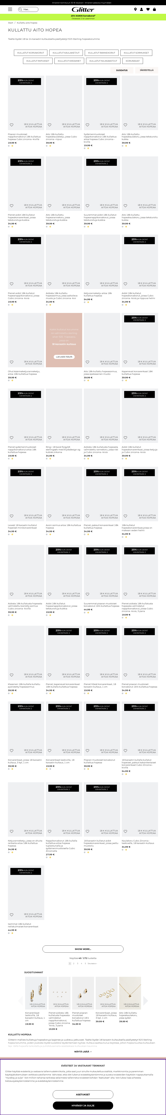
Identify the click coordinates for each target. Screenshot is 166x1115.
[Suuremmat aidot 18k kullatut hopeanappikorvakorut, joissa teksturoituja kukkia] (102, 192)
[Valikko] (10, 9)
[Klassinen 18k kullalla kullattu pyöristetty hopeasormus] (26, 660)
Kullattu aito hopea (27, 23)
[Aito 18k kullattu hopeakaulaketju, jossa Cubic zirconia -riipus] (64, 113)
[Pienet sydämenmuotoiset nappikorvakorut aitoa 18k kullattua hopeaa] (26, 425)
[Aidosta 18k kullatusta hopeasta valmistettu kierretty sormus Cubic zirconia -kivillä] (26, 582)
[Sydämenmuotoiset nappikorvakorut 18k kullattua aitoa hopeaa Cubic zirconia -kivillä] (102, 113)
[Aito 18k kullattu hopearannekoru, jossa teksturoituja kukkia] (64, 192)
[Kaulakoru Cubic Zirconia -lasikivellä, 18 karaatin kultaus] (140, 821)
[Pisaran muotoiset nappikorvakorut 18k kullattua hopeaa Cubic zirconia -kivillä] (26, 113)
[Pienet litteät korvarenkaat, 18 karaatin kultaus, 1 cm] (102, 660)
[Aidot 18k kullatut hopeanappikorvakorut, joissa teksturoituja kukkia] (64, 582)
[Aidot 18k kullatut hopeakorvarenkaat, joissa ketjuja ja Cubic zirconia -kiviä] (140, 425)
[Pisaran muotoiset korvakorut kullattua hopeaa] (102, 738)
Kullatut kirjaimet (69, 61)
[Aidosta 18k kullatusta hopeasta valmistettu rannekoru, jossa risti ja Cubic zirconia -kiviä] (102, 425)
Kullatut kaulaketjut (66, 52)
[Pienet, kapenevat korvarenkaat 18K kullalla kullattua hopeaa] (64, 660)
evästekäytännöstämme (50, 1081)
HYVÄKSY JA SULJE (83, 1105)
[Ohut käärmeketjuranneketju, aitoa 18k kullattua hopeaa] (26, 348)
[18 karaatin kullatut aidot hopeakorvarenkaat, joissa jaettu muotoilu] (102, 821)
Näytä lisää (83, 1051)
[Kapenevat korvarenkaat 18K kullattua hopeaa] (140, 348)
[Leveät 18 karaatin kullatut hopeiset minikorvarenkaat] (26, 503)
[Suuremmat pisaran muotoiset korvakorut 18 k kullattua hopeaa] (102, 582)
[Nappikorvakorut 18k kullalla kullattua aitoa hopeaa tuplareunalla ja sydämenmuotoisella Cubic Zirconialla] (64, 821)
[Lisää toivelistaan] (11, 125)
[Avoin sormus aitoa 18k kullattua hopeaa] (64, 503)
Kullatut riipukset (37, 61)
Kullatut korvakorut (30, 52)
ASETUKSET (83, 1094)
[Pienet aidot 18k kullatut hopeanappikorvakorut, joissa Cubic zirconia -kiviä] (26, 271)
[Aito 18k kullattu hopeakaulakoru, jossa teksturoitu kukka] (140, 113)
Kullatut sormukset (136, 52)
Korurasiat (133, 61)
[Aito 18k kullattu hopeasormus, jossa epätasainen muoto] (102, 348)
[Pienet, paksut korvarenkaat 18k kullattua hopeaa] (102, 503)
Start (10, 23)
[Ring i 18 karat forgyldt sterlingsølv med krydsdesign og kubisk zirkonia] (64, 425)
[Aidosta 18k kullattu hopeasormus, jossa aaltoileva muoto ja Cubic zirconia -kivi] (64, 271)
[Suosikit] (149, 9)
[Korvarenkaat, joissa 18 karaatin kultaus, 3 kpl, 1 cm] (26, 738)
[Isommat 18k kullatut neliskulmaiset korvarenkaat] (26, 900)
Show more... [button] (83, 949)
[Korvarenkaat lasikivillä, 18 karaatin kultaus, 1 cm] (64, 738)
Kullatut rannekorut (101, 52)
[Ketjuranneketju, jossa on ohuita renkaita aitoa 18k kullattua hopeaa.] (26, 821)
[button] (143, 9)
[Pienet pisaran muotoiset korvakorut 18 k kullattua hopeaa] (140, 660)
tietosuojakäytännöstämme (20, 1081)
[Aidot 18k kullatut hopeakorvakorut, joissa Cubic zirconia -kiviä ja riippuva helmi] (140, 271)
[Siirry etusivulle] (83, 9)
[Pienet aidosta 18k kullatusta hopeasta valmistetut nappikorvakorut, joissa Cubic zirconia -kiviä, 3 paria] (140, 582)
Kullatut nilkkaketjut (103, 61)
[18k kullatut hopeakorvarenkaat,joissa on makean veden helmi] (140, 503)
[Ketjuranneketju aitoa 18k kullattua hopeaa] (102, 271)
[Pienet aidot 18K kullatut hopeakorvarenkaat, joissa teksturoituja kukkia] (26, 192)
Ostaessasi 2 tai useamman (83, 19)
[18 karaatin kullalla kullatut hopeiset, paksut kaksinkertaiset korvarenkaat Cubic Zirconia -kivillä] (140, 738)
